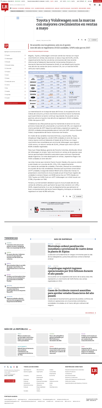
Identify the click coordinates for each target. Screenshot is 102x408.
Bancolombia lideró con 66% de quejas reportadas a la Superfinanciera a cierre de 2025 (16, 268)
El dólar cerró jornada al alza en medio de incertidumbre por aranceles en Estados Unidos (16, 279)
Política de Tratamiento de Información (75, 379)
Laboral (9, 252)
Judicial (52, 346)
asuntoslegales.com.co (10, 399)
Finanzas (26, 381)
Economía (52, 375)
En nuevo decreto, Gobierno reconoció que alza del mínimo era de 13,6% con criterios (16, 257)
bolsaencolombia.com (63, 399)
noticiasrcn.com (59, 401)
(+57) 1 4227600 (8, 375)
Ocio (51, 385)
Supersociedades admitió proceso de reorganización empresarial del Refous (15, 300)
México (19, 333)
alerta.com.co (76, 401)
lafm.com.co (68, 401)
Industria (9, 285)
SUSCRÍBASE (97, 1)
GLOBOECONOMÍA (39, 8)
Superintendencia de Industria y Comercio (76, 383)
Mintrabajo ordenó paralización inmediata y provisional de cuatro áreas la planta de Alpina (70, 249)
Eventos (52, 379)
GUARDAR (93, 39)
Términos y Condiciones (71, 377)
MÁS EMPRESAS (89, 313)
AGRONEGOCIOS (49, 8)
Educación (9, 296)
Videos (38, 390)
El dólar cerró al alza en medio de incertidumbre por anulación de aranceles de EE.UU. (89, 338)
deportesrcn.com (9, 403)
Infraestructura (40, 383)
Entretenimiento (22, 346)
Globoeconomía (54, 381)
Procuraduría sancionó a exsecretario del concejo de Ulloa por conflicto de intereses (58, 351)
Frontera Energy (56, 11)
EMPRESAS (27, 8)
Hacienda (9, 242)
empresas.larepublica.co (34, 399)
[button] (30, 210)
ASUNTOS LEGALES (65, 8)
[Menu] (11, 8)
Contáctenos (68, 373)
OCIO (32, 8)
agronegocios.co (22, 399)
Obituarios (39, 385)
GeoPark (65, 11)
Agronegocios (27, 369)
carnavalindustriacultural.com (28, 401)
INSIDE (88, 8)
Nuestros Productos (70, 371)
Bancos (40, 11)
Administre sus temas (11, 103)
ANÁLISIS (57, 8)
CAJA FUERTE (74, 8)
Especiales (39, 379)
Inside (51, 383)
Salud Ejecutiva (53, 387)
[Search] (90, 5)
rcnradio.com (49, 401)
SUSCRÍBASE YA (76, 215)
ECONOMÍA (21, 8)
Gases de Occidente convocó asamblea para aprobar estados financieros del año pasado (71, 293)
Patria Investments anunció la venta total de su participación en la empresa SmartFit (16, 290)
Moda (82, 346)
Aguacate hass (72, 11)
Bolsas (9, 274)
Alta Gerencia (40, 369)
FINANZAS (14, 8)
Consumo (26, 375)
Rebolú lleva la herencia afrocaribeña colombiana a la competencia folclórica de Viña (25, 352)
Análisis (51, 369)
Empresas (26, 379)
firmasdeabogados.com (49, 399)
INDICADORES (82, 8)
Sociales (26, 390)
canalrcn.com (41, 401)
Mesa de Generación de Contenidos (74, 369)
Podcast (26, 387)
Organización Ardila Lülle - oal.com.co (92, 399)
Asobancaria (47, 11)
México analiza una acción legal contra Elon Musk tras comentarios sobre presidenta (25, 338)
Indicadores (27, 383)
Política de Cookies (70, 381)
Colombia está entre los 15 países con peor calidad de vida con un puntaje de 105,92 (16, 246)
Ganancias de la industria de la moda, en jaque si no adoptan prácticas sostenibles (89, 351)
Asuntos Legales (28, 371)
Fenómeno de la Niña (83, 11)
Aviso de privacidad (70, 375)
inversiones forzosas (31, 11)
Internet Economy (28, 385)
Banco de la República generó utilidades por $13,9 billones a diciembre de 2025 (57, 338)
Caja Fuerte (40, 371)
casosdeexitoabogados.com (11, 401)
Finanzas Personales (42, 381)
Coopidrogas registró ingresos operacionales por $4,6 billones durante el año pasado (70, 271)
